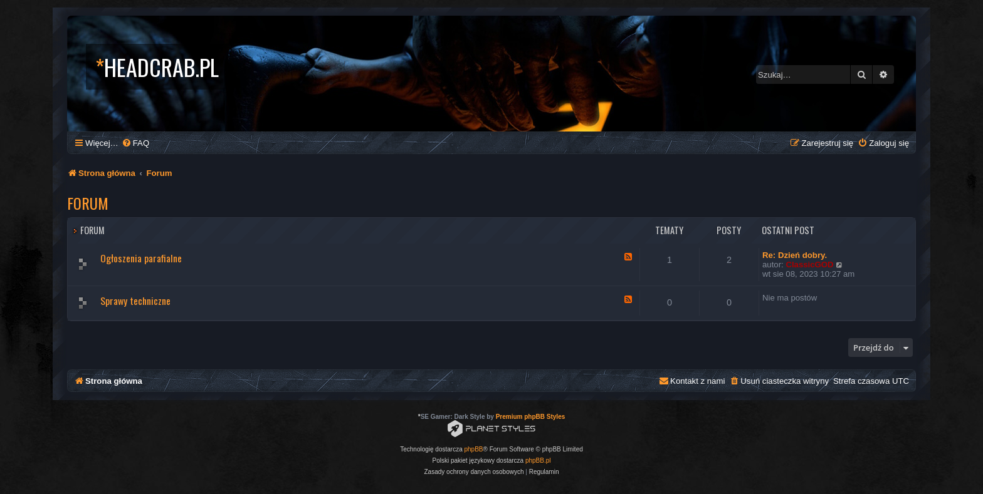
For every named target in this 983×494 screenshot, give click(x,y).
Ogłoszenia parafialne (141, 257)
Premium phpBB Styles (530, 416)
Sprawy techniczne (135, 300)
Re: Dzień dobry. (794, 255)
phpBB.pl (538, 460)
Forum (87, 203)
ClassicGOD (809, 264)
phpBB (474, 449)
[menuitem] (135, 143)
